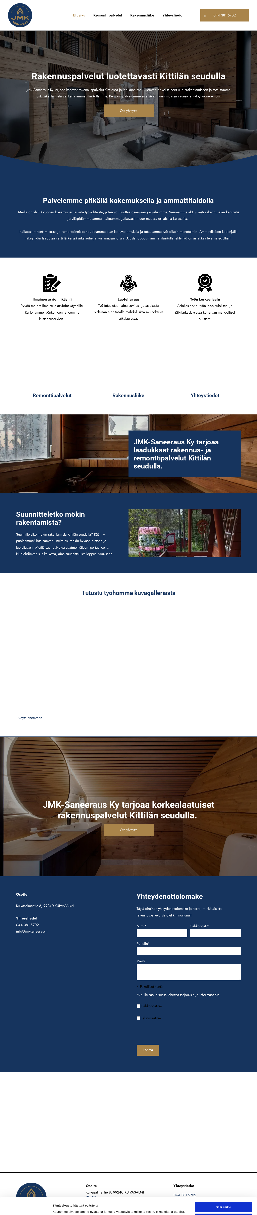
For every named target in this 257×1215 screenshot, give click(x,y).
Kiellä (223, 1195)
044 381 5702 (27, 925)
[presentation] (167, 1032)
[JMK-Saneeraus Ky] (52, 363)
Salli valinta (223, 1183)
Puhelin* (143, 943)
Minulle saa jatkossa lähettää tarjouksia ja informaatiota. (178, 994)
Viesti (141, 961)
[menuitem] (79, 15)
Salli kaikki (223, 1171)
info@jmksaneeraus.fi (32, 931)
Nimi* (142, 926)
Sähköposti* (199, 926)
